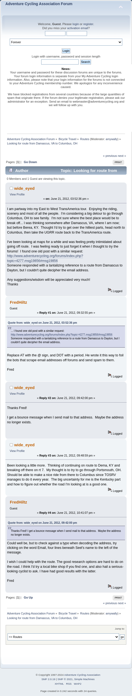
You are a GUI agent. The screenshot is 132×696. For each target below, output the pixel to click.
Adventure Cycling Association (82, 674)
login (75, 24)
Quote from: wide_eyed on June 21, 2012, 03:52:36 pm (42, 322)
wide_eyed (24, 188)
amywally (111, 139)
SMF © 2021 (65, 679)
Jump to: (120, 628)
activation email (77, 28)
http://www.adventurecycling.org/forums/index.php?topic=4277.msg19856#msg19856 (61, 334)
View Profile (17, 194)
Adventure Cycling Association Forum (38, 4)
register (88, 24)
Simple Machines (84, 679)
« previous (110, 155)
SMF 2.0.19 (48, 679)
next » (122, 155)
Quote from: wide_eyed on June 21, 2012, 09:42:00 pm (42, 522)
